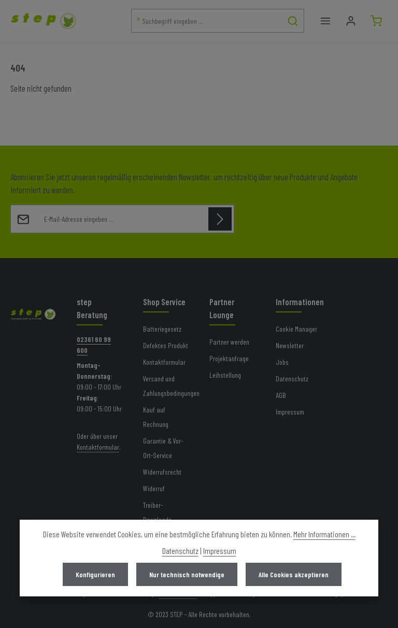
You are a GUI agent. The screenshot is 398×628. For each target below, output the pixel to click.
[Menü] (325, 21)
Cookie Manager (296, 328)
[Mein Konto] (350, 21)
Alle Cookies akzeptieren (294, 574)
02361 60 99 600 (94, 344)
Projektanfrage (229, 358)
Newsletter (290, 345)
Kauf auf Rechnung (155, 417)
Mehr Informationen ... (324, 534)
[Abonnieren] (220, 219)
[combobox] (206, 21)
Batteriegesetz (162, 328)
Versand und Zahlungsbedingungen (171, 385)
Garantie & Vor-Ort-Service (163, 448)
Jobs (282, 362)
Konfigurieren (95, 574)
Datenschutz (292, 378)
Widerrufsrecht (162, 471)
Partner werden (229, 341)
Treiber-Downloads (157, 512)
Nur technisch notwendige (186, 574)
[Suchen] (293, 21)
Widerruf (154, 488)
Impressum (290, 411)
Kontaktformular (98, 447)
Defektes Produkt (165, 345)
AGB (281, 395)
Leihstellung (225, 374)
